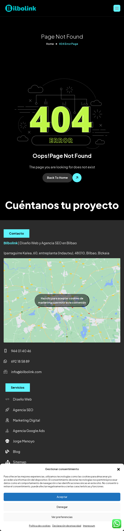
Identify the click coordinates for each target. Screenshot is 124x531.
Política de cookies (40, 525)
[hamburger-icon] (116, 8)
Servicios (17, 387)
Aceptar (62, 496)
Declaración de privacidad (66, 525)
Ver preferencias (62, 517)
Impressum (89, 525)
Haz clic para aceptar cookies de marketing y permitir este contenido (62, 300)
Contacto (16, 233)
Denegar (62, 506)
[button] (118, 469)
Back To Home (57, 178)
